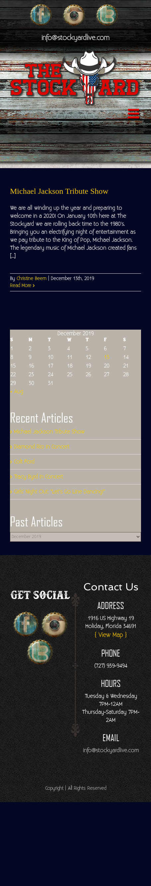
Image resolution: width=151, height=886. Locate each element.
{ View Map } (111, 635)
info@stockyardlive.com (75, 38)
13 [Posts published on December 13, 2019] (106, 357)
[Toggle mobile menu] (134, 113)
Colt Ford (24, 461)
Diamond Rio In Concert (41, 446)
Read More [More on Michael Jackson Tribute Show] (20, 286)
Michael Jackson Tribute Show (59, 191)
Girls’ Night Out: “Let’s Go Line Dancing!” (59, 491)
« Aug (16, 391)
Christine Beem (31, 279)
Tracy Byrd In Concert (38, 476)
